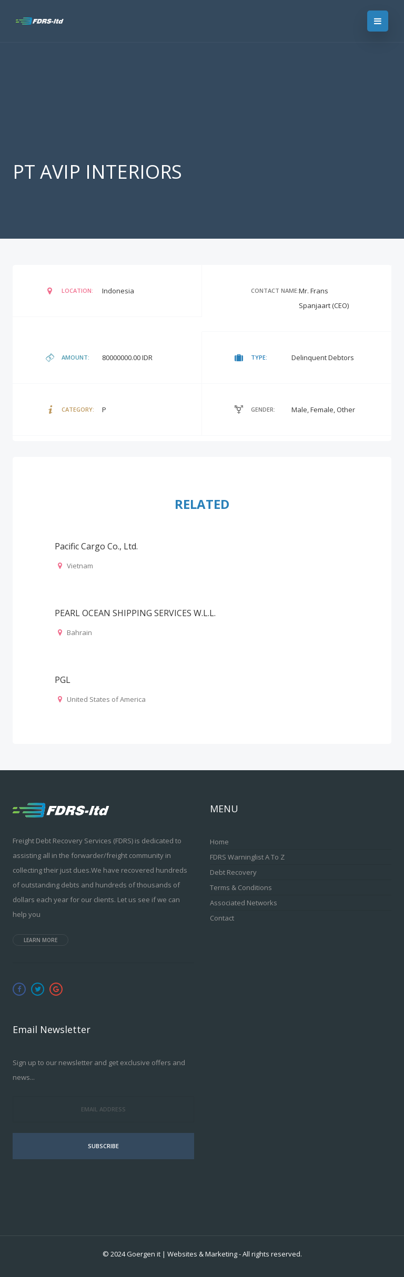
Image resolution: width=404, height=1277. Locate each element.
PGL (62, 680)
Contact (222, 918)
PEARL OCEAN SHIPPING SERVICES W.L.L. (135, 613)
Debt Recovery (233, 872)
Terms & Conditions (241, 887)
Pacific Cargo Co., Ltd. (96, 546)
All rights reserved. (272, 1254)
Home (219, 841)
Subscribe (103, 1146)
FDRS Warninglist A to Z (247, 857)
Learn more (40, 940)
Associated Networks (243, 902)
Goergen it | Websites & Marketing (182, 1254)
